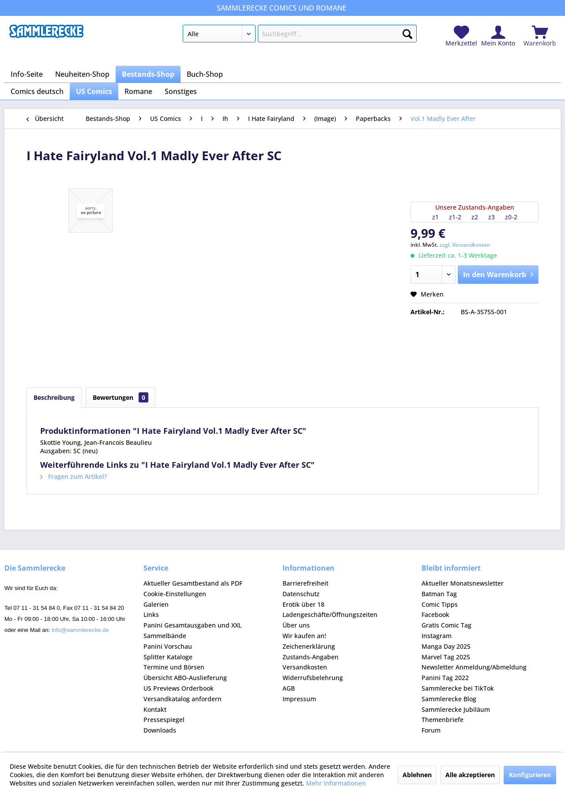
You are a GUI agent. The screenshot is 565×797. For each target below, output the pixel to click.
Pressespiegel (164, 719)
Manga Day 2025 (446, 646)
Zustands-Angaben (310, 657)
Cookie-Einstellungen (174, 594)
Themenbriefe (442, 719)
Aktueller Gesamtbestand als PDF (192, 583)
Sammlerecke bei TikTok (458, 688)
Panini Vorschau (167, 646)
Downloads (159, 730)
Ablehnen (417, 775)
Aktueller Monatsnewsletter (463, 583)
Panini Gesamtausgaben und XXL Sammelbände (192, 630)
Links (151, 614)
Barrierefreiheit (305, 583)
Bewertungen (120, 397)
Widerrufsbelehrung (312, 677)
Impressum (299, 699)
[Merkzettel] (461, 36)
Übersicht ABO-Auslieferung (185, 677)
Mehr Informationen (336, 783)
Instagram (437, 636)
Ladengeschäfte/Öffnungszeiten (329, 614)
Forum (431, 730)
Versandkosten (304, 667)
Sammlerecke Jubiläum (456, 709)
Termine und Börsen (173, 667)
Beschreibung (54, 397)
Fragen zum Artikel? (73, 476)
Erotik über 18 (303, 604)
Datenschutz (301, 594)
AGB (288, 688)
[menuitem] (299, 35)
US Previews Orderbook (178, 688)
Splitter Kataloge (167, 657)
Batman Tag (439, 594)
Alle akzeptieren (470, 775)
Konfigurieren (530, 775)
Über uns (296, 625)
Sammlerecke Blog (449, 699)
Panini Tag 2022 (445, 677)
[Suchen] (407, 32)
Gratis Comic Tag (446, 625)
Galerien (156, 604)
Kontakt (154, 709)
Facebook (435, 614)
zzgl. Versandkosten (465, 244)
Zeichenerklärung (308, 646)
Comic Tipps (440, 604)
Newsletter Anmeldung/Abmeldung (474, 667)
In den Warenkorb (498, 273)
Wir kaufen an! (304, 636)
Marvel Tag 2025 (446, 657)
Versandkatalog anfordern (182, 699)
